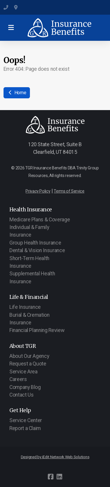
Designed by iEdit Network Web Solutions (55, 457)
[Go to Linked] (59, 476)
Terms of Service (69, 191)
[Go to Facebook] (50, 476)
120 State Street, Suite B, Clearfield (16, 7)
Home (16, 92)
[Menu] (11, 28)
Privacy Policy (38, 191)
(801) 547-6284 (6, 7)
